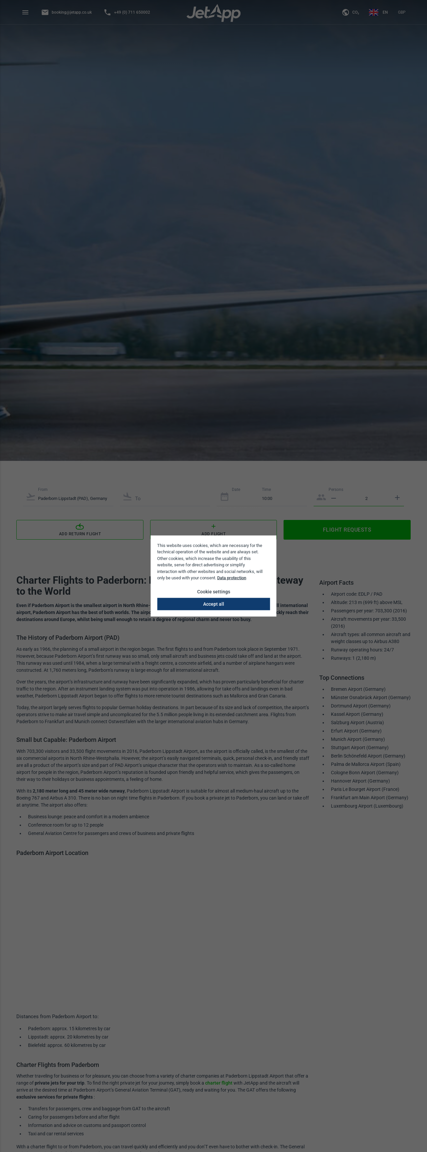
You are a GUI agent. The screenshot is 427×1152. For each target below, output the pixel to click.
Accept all (213, 603)
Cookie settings (213, 591)
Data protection (231, 577)
